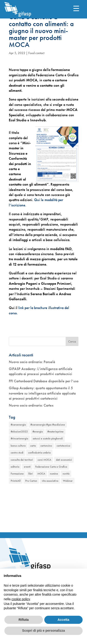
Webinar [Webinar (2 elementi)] (68, 481)
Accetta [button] (63, 620)
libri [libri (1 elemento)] (30, 473)
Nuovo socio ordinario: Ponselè (32, 361)
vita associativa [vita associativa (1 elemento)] (50, 481)
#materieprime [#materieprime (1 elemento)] (55, 431)
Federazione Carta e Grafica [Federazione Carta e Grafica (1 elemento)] (51, 467)
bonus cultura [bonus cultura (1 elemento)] (18, 445)
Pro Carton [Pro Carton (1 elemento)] (31, 481)
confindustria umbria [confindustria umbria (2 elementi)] (39, 452)
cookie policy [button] (20, 599)
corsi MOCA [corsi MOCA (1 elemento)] (44, 460)
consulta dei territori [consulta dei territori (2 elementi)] (22, 460)
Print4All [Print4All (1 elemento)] (16, 481)
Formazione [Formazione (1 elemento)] (17, 473)
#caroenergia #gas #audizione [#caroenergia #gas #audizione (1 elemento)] (47, 424)
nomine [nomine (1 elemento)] (54, 473)
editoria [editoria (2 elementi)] (15, 467)
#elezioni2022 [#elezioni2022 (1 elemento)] (19, 431)
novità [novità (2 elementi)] (66, 473)
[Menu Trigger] (76, 8)
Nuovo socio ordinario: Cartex (31, 405)
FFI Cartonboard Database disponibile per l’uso (43, 381)
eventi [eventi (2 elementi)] (27, 467)
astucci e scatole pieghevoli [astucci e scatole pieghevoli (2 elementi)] (48, 438)
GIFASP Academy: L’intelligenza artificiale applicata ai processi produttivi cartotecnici (40, 371)
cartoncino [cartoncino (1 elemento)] (46, 445)
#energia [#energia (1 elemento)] (37, 431)
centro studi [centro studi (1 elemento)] (17, 452)
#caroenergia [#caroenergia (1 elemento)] (18, 424)
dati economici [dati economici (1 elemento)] (64, 460)
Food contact (36, 53)
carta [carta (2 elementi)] (33, 445)
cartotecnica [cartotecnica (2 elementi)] (63, 445)
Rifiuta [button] (24, 620)
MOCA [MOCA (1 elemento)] (41, 473)
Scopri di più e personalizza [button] (43, 630)
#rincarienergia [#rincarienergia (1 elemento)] (19, 438)
